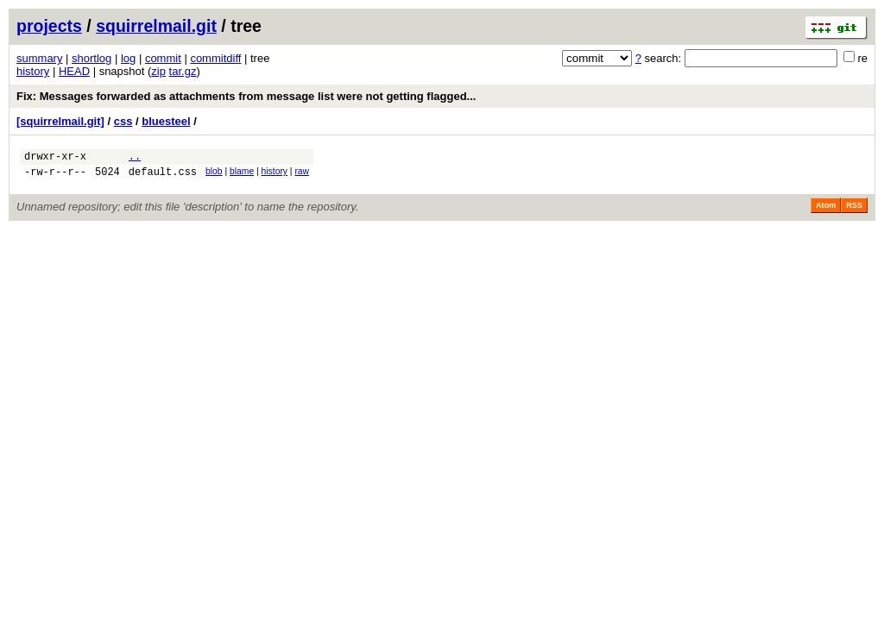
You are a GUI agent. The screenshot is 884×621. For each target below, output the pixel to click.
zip (158, 71)
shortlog (91, 58)
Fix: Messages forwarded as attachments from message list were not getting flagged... (246, 96)
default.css (163, 176)
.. (135, 158)
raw (301, 174)
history (32, 71)
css (123, 121)
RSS (854, 210)
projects (49, 25)
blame (242, 174)
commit (163, 58)
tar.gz (183, 71)
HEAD (74, 71)
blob (214, 174)
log (128, 58)
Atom (826, 210)
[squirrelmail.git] (60, 121)
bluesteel (166, 121)
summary (39, 58)
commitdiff (215, 58)
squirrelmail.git (156, 25)
